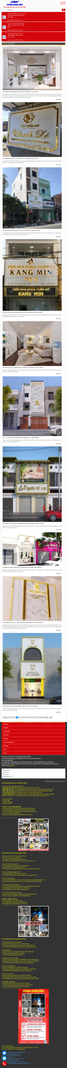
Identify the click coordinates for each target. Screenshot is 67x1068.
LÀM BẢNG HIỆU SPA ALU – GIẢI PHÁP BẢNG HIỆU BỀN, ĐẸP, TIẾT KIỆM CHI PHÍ (23, 622)
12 (34, 717)
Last (51, 717)
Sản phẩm (5, 738)
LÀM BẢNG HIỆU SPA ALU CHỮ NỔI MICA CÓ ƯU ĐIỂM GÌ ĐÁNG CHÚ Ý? (21, 158)
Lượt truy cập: (7, 776)
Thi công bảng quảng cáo (8, 742)
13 (37, 717)
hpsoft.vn (12, 765)
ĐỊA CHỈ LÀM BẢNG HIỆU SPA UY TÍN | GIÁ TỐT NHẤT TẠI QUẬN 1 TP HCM (21, 230)
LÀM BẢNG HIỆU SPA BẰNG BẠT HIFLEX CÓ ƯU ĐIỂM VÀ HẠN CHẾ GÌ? (20, 91)
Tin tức (4, 749)
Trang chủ (5, 724)
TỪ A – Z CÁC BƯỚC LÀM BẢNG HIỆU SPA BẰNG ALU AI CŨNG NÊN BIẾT (21, 437)
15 (43, 717)
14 (40, 717)
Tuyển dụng (6, 745)
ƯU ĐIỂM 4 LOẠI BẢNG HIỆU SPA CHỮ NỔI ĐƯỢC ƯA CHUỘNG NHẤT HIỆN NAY (22, 567)
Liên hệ (5, 753)
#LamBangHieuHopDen (9, 43)
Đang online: (7, 770)
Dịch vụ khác (6, 735)
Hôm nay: (6, 772)
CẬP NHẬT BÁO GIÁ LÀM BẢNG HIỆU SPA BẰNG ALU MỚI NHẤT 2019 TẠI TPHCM (23, 367)
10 (28, 717)
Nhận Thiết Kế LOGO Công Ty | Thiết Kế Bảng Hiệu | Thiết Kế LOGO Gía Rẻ (15, 35)
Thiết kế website (6, 765)
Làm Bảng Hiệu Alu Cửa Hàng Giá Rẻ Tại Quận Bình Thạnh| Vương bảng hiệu (16, 15)
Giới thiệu (5, 727)
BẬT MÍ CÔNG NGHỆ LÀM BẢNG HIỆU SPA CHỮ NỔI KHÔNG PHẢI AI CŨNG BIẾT (23, 312)
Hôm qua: (6, 774)
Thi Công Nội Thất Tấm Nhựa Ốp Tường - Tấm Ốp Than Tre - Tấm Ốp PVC (16, 25)
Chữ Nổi (49, 781)
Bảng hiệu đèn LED (56, 781)
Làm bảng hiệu (6, 731)
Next (46, 717)
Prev (5, 717)
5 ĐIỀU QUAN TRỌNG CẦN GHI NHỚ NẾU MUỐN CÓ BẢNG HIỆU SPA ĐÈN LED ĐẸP (23, 523)
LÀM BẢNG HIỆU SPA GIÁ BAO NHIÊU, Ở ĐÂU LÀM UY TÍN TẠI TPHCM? (20, 706)
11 (31, 717)
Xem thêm (58, 99)
